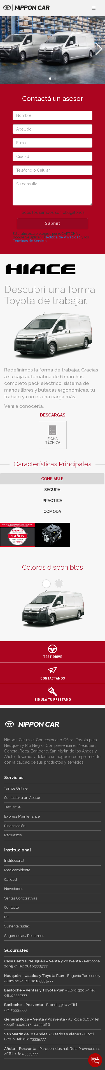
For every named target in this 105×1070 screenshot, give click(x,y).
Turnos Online (15, 788)
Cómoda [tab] (52, 511)
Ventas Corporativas (20, 898)
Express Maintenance (22, 816)
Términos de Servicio (29, 241)
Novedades (13, 889)
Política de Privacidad (63, 237)
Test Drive (12, 807)
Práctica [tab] (52, 500)
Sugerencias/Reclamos (24, 936)
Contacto (11, 907)
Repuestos (13, 835)
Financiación (14, 826)
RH (6, 917)
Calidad (10, 879)
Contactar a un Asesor (22, 798)
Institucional (14, 860)
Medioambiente (17, 870)
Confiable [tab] (52, 479)
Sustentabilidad (17, 926)
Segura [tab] (52, 489)
